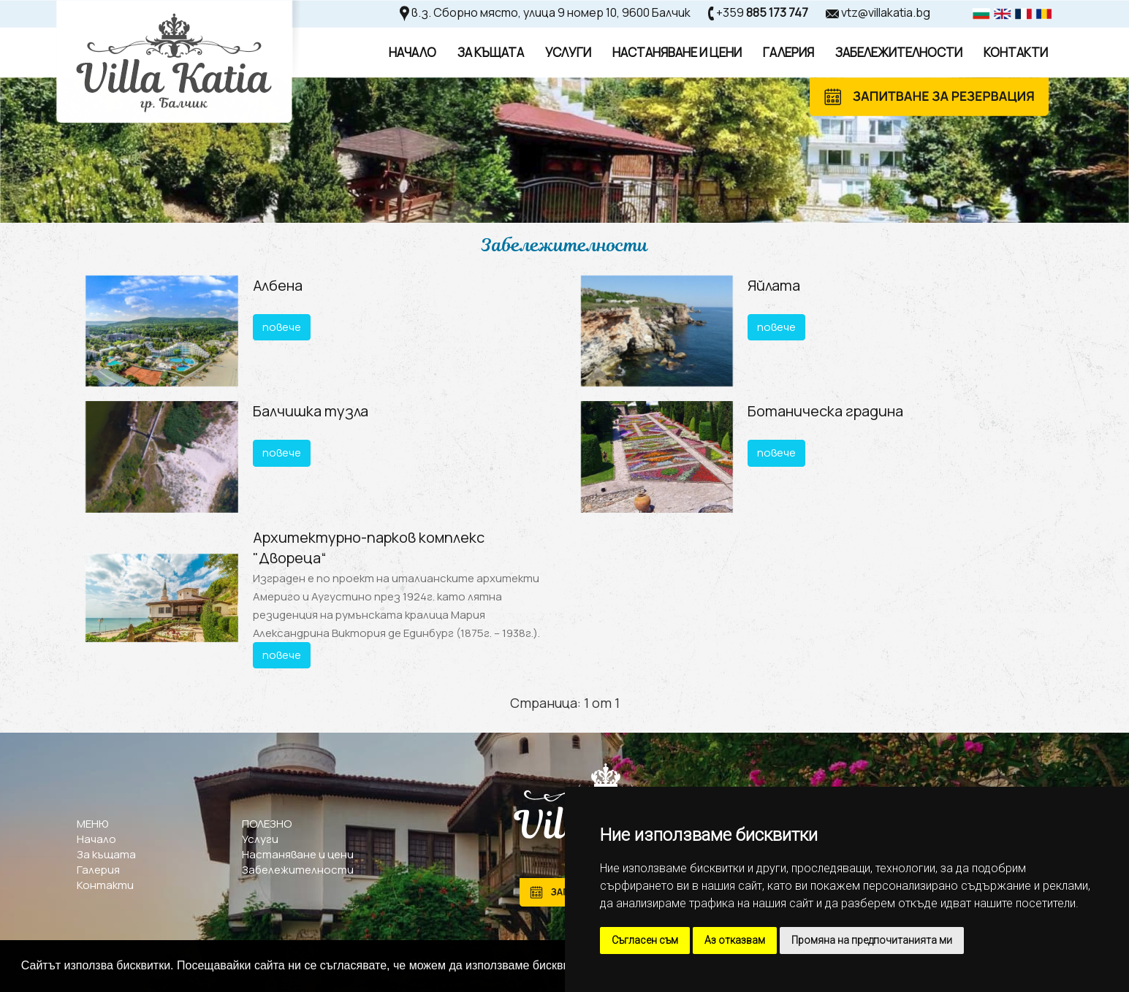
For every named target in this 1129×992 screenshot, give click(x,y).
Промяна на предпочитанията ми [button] (871, 940)
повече (281, 327)
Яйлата (774, 285)
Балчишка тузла (310, 411)
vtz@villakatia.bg (885, 12)
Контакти (1016, 52)
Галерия (788, 52)
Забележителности (898, 52)
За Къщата (490, 52)
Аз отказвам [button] (734, 940)
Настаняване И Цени (677, 52)
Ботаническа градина (825, 411)
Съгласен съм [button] (645, 940)
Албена (278, 285)
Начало (412, 52)
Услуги (568, 52)
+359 (762, 12)
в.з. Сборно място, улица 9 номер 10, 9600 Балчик (551, 12)
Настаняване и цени (298, 854)
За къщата (106, 854)
